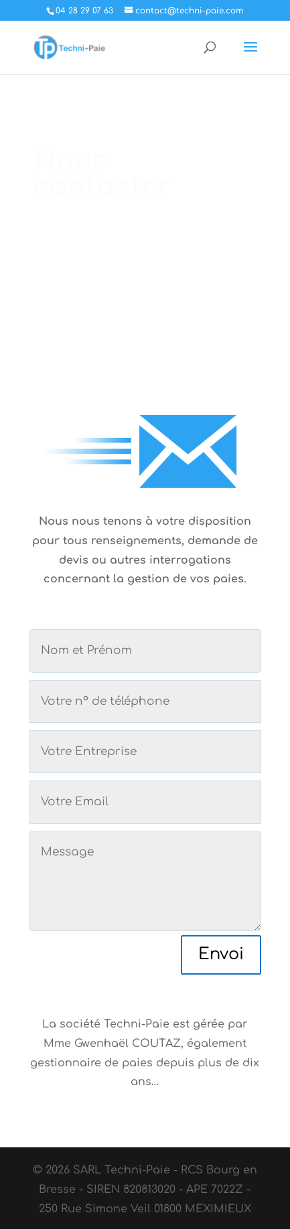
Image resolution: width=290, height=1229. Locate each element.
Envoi (221, 954)
